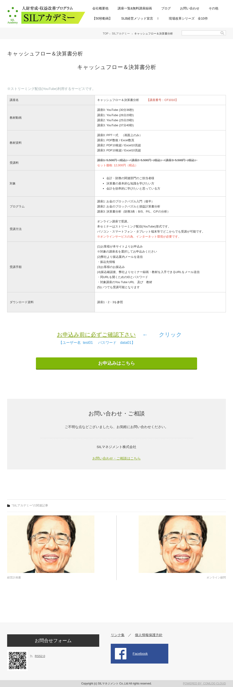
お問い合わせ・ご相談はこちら (116, 458)
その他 (213, 8)
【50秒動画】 (102, 18)
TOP (105, 33)
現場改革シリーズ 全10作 (188, 18)
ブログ (166, 8)
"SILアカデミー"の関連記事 (30, 505)
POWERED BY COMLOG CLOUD (204, 683)
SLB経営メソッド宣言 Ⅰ (140, 18)
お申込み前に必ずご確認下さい (96, 334)
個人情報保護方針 (149, 635)
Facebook (140, 653)
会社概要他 (100, 8)
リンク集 (118, 635)
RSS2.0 (40, 656)
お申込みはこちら (116, 363)
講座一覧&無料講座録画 (135, 8)
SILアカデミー (121, 33)
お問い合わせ (189, 8)
